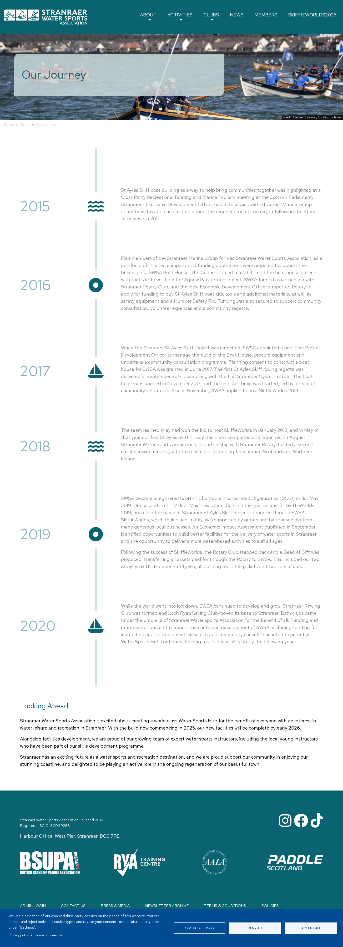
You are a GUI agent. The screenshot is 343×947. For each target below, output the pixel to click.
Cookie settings (199, 928)
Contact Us (73, 905)
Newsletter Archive (167, 905)
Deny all (255, 928)
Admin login (33, 905)
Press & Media (115, 905)
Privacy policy (19, 935)
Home (9, 124)
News (239, 16)
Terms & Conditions (225, 905)
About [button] (154, 16)
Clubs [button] (215, 16)
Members (268, 16)
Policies (270, 905)
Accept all (311, 928)
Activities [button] (185, 16)
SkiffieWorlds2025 (313, 16)
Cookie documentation (50, 935)
